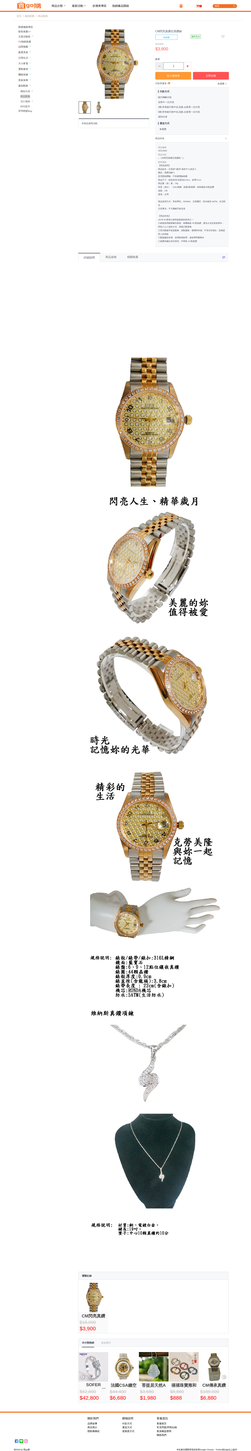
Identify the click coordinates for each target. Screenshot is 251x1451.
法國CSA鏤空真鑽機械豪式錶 (123, 1385)
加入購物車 (173, 75)
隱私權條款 (94, 1431)
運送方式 (127, 1427)
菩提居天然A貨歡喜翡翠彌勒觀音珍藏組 (153, 1385)
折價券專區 (100, 5)
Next (224, 1377)
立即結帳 (211, 75)
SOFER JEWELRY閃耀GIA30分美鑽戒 (93, 1385)
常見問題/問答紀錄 (167, 1427)
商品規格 (111, 257)
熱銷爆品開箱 (120, 5)
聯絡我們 (161, 1435)
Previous (83, 1377)
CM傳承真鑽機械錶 (214, 1385)
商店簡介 (92, 1427)
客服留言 (161, 1423)
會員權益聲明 (164, 1431)
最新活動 (79, 5)
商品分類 (59, 5)
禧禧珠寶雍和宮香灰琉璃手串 (183, 1385)
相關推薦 (132, 257)
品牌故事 (92, 1423)
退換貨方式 (128, 1431)
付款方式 (127, 1423)
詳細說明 (89, 257)
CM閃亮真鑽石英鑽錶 (93, 1316)
